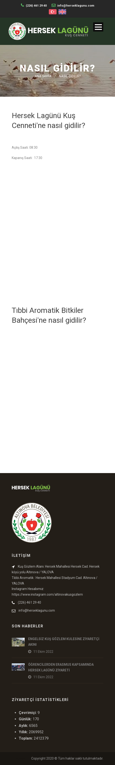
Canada (20, 758)
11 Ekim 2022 (43, 651)
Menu (98, 27)
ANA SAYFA (43, 76)
